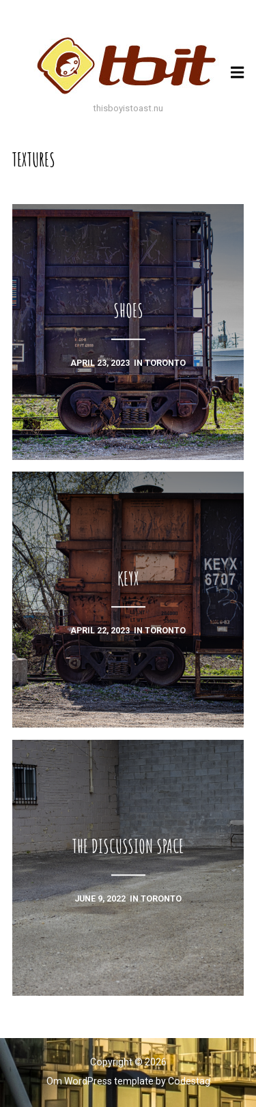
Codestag (189, 1081)
